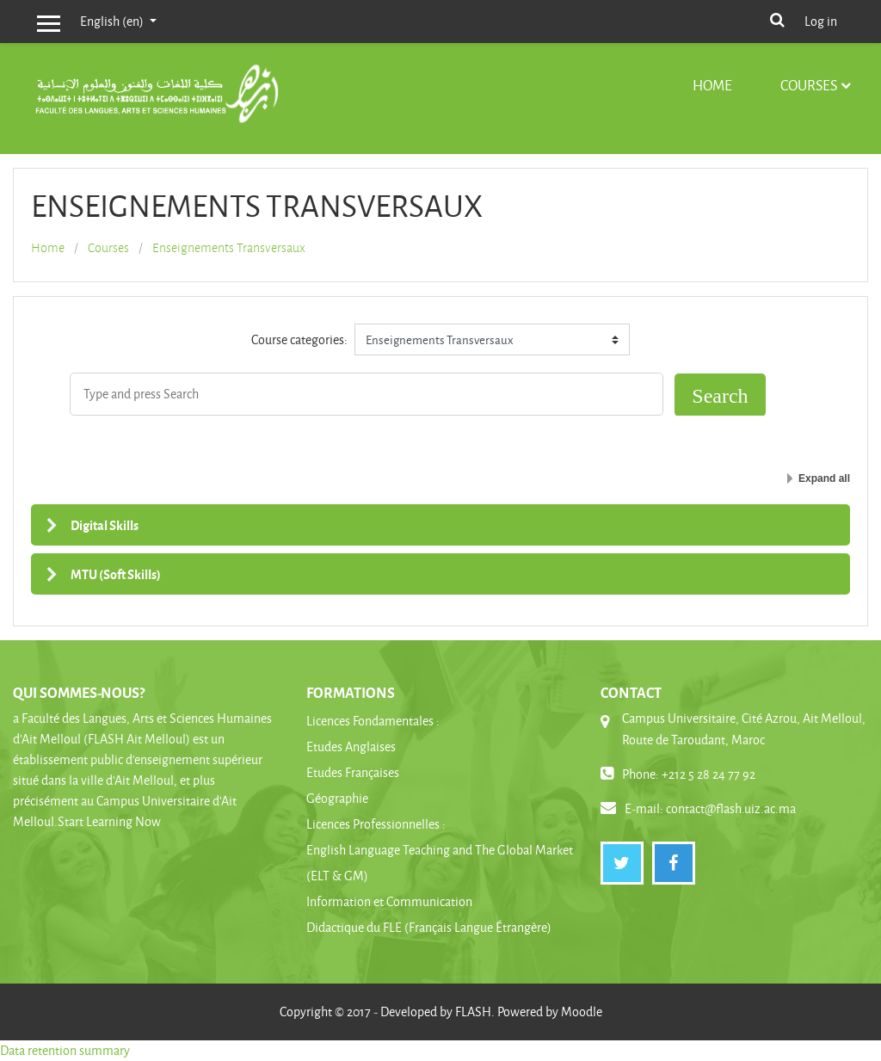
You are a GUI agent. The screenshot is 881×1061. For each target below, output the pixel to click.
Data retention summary (65, 1050)
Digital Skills (105, 524)
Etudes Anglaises (351, 746)
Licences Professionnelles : (376, 824)
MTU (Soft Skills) (116, 573)
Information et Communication (389, 901)
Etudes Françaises (352, 772)
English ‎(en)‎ (113, 21)
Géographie (337, 798)
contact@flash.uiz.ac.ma (731, 808)
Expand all (824, 478)
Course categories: (299, 339)
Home (712, 85)
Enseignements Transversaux (228, 247)
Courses (808, 85)
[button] (777, 18)
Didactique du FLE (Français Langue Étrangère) (428, 927)
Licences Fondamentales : (373, 721)
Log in (820, 21)
